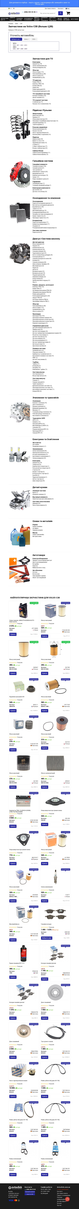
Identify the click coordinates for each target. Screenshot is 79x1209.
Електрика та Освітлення (46, 439)
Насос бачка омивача (39, 505)
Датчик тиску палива (39, 359)
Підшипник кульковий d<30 (16, 696)
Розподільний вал (38, 256)
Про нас (59, 1205)
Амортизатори (37, 115)
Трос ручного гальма (47, 1041)
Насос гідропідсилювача (40, 132)
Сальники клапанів (38, 251)
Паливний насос (37, 350)
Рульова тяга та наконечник (41, 103)
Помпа (34, 87)
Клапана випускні (37, 249)
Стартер (35, 470)
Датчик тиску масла (39, 336)
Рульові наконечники (38, 129)
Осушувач (35, 226)
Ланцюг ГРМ (36, 297)
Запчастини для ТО (43, 59)
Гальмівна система (43, 161)
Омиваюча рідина (38, 530)
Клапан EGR (36, 391)
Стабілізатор (36, 102)
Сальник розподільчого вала (41, 258)
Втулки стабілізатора (39, 148)
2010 (14, 45)
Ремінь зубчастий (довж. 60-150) (50, 1080)
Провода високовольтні (39, 452)
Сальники (35, 427)
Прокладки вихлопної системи (41, 387)
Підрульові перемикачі (39, 477)
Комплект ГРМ (37, 83)
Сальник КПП (36, 433)
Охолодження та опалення (46, 198)
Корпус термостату (38, 216)
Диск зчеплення (37, 404)
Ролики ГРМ (36, 85)
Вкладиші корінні (37, 271)
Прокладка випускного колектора (42, 321)
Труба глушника (37, 384)
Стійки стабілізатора (39, 146)
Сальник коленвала (38, 262)
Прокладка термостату (39, 217)
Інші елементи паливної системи (42, 355)
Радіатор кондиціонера (39, 222)
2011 (18, 45)
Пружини (35, 117)
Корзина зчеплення (38, 406)
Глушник (35, 380)
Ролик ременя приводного (40, 91)
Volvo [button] (26, 39)
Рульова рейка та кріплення (40, 134)
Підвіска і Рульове (42, 110)
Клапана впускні (37, 247)
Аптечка (35, 572)
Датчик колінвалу (38, 338)
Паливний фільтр (38, 77)
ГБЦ (34, 282)
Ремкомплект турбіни (39, 369)
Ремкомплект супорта (39, 171)
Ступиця (35, 144)
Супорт (35, 177)
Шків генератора (37, 480)
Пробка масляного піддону (40, 280)
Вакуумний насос (37, 173)
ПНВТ (34, 357)
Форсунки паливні (38, 352)
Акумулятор (36, 64)
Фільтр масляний (46, 659)
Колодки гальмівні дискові (48, 963)
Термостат (36, 208)
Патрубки (35, 367)
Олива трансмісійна (38, 534)
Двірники (35, 503)
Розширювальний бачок (39, 212)
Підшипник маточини (39, 142)
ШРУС (34, 420)
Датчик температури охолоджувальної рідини (46, 333)
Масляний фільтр (14, 924)
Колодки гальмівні (38, 95)
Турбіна (35, 364)
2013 (25, 45)
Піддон (35, 267)
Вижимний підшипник (39, 408)
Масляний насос (37, 266)
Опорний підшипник (38, 122)
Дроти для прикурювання (40, 562)
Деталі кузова (40, 487)
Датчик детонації (38, 344)
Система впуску (37, 374)
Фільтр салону (37, 75)
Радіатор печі (36, 232)
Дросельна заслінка (38, 345)
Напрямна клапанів (38, 276)
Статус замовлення (62, 1189)
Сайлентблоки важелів (39, 154)
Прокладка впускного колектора (42, 319)
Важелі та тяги (37, 140)
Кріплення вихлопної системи (41, 385)
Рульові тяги (36, 131)
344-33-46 (29, 12)
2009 (25, 49)
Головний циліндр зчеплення (41, 412)
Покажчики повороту (39, 446)
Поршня (35, 245)
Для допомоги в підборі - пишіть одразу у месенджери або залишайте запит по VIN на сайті (39, 3)
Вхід (67, 8)
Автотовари (39, 555)
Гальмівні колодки (38, 166)
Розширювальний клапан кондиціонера (44, 227)
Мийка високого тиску (39, 567)
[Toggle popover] (67, 1199)
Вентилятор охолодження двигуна (42, 205)
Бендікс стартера (38, 471)
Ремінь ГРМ (36, 82)
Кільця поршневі (37, 244)
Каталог (59, 1203)
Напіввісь (35, 422)
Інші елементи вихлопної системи (42, 389)
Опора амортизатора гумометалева (51, 810)
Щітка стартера (37, 479)
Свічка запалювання (47, 887)
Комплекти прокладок (39, 323)
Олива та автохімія (42, 521)
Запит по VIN (30, 1194)
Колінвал (35, 260)
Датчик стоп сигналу (39, 191)
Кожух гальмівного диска (40, 179)
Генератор (36, 464)
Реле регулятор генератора (41, 468)
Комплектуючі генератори (40, 466)
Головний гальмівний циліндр (41, 185)
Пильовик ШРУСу (37, 423)
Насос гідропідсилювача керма (18, 1080)
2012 (21, 45)
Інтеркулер (36, 365)
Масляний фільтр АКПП (39, 425)
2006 (14, 49)
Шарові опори (37, 139)
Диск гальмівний (46, 1002)
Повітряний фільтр (38, 74)
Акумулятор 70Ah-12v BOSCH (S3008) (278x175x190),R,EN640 (20, 811)
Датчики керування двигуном (41, 327)
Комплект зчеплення (39, 402)
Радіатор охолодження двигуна (42, 203)
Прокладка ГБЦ (37, 315)
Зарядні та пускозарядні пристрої (42, 560)
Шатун (34, 269)
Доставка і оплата (50, 8)
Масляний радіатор (38, 210)
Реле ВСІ (35, 475)
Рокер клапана (37, 278)
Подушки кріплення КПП (39, 429)
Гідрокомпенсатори (38, 253)
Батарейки (36, 564)
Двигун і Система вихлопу (46, 239)
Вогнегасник (36, 574)
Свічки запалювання (38, 65)
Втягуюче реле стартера (40, 473)
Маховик (35, 410)
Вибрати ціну (46, 938)
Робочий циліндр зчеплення (40, 413)
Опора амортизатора (39, 119)
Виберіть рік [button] (16, 39)
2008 (21, 49)
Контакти (60, 8)
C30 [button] (34, 39)
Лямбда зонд (36, 329)
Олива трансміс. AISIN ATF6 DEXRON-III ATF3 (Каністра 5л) (21, 621)
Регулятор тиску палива (40, 335)
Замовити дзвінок (30, 1191)
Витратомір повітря (38, 375)
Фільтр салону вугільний (48, 773)
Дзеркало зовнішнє (38, 494)
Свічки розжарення (38, 67)
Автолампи (36, 444)
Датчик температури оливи (41, 342)
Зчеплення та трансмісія (46, 397)
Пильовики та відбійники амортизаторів (44, 121)
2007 (18, 49)
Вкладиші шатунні (38, 273)
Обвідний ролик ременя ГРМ (41, 292)
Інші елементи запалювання (41, 456)
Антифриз (35, 528)
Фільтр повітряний (46, 620)
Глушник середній (38, 382)
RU (14, 8)
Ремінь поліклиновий (15, 1158)
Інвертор (35, 566)
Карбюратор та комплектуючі (41, 354)
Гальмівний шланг (38, 183)
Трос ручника (36, 169)
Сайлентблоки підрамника (40, 152)
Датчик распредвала (39, 340)
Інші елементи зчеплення (40, 415)
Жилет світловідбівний (39, 577)
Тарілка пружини (37, 124)
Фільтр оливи (37, 72)
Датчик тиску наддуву (39, 331)
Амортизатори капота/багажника (42, 499)
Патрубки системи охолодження (42, 214)
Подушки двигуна (38, 275)
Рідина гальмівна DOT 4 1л (16, 963)
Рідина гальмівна (37, 526)
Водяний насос (37, 207)
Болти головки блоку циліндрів (41, 255)
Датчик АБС (36, 189)
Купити (12, 634)
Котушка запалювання (39, 454)
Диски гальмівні (37, 97)
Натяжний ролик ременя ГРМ (41, 290)
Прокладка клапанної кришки (41, 317)
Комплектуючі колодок (39, 175)
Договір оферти (61, 1201)
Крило (34, 492)
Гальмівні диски (37, 168)
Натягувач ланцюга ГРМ (40, 299)
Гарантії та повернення (63, 1195)
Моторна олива (37, 536)
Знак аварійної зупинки (39, 575)
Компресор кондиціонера (40, 224)
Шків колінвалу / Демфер (40, 264)
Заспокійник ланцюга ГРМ (40, 301)
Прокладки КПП (37, 431)
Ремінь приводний (38, 89)
